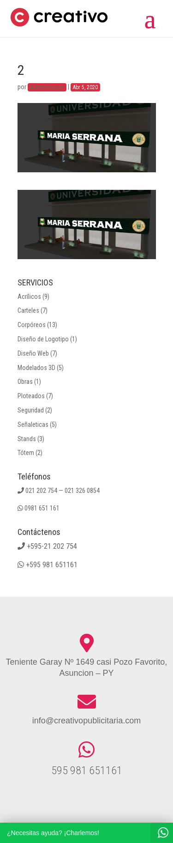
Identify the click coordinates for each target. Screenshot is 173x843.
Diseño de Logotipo (43, 339)
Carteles (28, 310)
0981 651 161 (42, 508)
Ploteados (31, 396)
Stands (27, 439)
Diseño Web (33, 353)
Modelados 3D (36, 367)
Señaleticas (33, 424)
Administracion (47, 87)
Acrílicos (29, 296)
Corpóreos (32, 324)
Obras (25, 381)
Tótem (26, 452)
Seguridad (31, 410)
